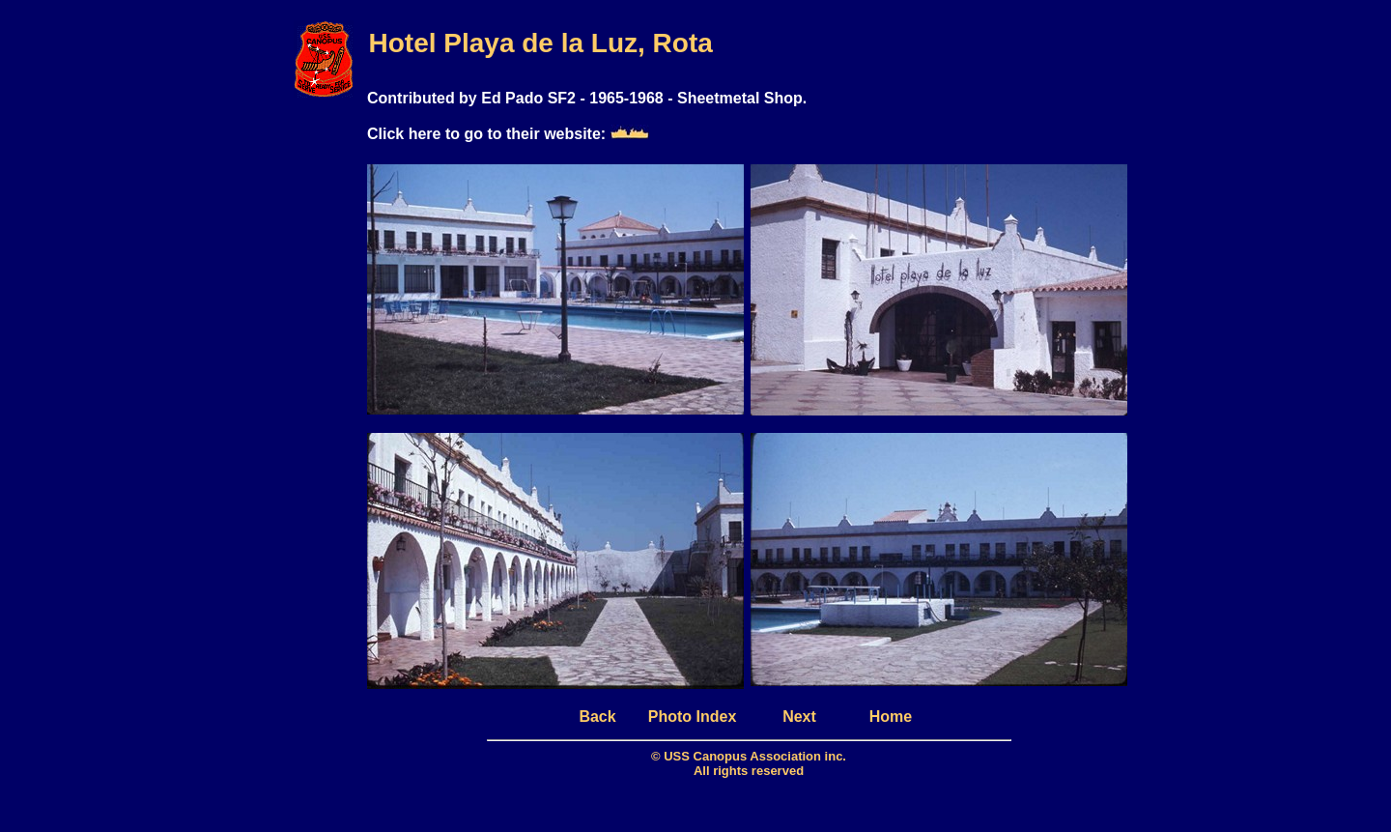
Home (890, 716)
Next (799, 716)
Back (597, 716)
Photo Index (692, 716)
